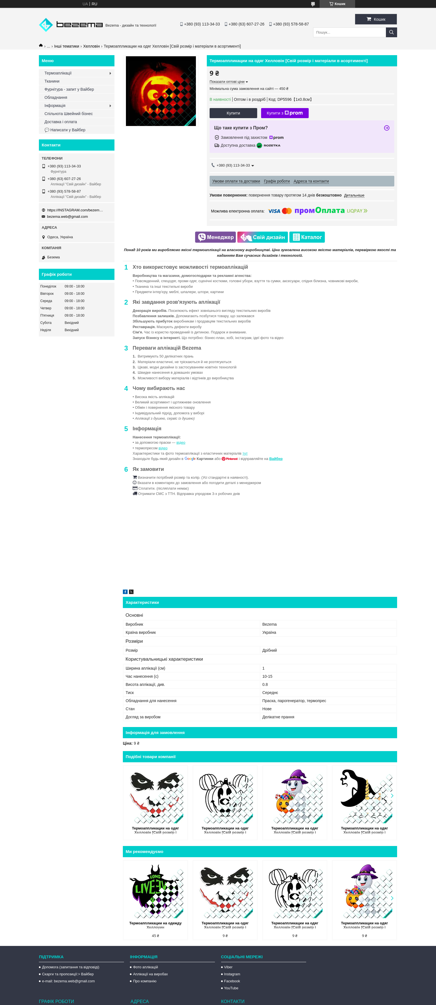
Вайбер (276, 459)
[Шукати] (391, 32)
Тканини (51, 81)
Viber (228, 967)
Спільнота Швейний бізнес (68, 113)
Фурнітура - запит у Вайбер (69, 89)
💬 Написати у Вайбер (64, 130)
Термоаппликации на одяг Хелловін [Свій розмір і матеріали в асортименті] (155, 830)
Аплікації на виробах (150, 974)
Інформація (54, 105)
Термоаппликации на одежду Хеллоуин (155, 925)
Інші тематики (66, 46)
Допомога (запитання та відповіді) (70, 967)
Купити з (285, 113)
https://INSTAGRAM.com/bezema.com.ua (75, 210)
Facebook (232, 981)
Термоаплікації (58, 73)
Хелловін (91, 46)
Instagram (232, 974)
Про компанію (144, 981)
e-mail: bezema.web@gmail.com (68, 981)
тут (245, 453)
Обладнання (55, 97)
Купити (233, 113)
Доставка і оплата (60, 122)
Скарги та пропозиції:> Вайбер (68, 974)
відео (180, 442)
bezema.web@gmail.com (67, 216)
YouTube (231, 988)
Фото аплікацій (145, 967)
